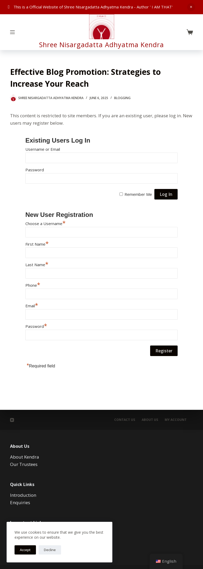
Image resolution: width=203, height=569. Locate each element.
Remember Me (138, 194)
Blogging (122, 98)
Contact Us (124, 420)
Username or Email (42, 149)
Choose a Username (45, 223)
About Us (150, 420)
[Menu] (12, 32)
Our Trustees (24, 464)
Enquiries (20, 502)
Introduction (23, 495)
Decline (50, 549)
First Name (37, 244)
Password (34, 169)
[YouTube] (12, 420)
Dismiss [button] (191, 7)
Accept (25, 549)
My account (176, 420)
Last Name (36, 264)
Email (31, 305)
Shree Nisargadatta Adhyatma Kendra (101, 44)
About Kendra (24, 457)
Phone (32, 285)
